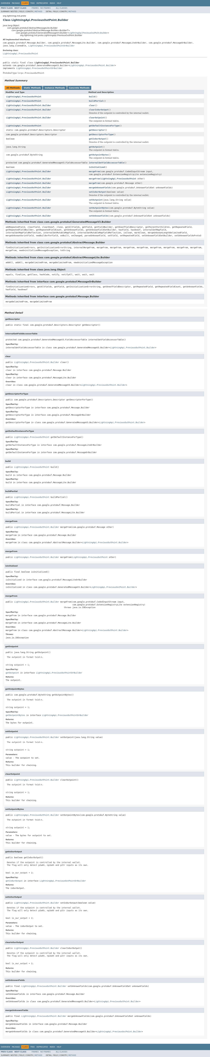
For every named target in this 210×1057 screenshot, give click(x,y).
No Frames (45, 8)
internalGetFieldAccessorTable (106, 163)
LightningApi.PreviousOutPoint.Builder (88, 33)
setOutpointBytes (98, 208)
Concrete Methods (79, 88)
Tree (32, 3)
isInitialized (97, 167)
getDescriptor (97, 130)
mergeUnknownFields (100, 187)
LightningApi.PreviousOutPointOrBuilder (51, 45)
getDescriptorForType (101, 134)
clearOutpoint (97, 117)
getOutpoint (95, 147)
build (92, 96)
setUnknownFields (98, 216)
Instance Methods (55, 88)
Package (16, 3)
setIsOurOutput (97, 192)
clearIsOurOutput (98, 110)
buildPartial (96, 101)
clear (92, 105)
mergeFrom (94, 171)
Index (52, 3)
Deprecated (42, 3)
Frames (35, 8)
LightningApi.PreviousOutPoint (20, 53)
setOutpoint (95, 200)
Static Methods (32, 88)
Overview (5, 3)
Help (59, 3)
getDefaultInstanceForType (104, 126)
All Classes (61, 8)
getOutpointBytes (98, 155)
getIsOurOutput (97, 139)
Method (38, 12)
